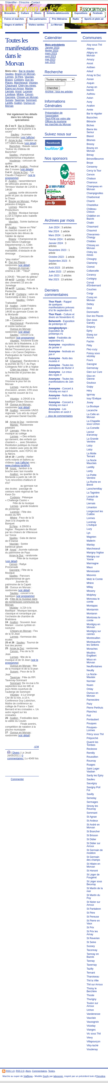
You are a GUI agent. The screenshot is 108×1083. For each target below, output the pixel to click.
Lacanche (92, 410)
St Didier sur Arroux (93, 845)
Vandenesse (93, 1014)
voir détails (27, 169)
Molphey (91, 594)
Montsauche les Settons (93, 643)
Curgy (90, 293)
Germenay (92, 368)
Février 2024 (56, 239)
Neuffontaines (94, 666)
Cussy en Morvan (92, 299)
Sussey (9, 100)
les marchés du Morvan (58, 124)
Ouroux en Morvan (92, 694)
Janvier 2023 (52, 47)
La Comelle (93, 428)
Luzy (89, 529)
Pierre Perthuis (95, 707)
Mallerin (91, 540)
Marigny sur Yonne (93, 558)
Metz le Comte (95, 579)
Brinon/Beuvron (95, 158)
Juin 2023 (54, 275)
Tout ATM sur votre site (57, 118)
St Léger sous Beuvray (94, 883)
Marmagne (92, 563)
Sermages (92, 802)
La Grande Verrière (92, 440)
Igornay (91, 394)
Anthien (91, 67)
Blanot (90, 136)
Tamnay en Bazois (93, 955)
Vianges (91, 1029)
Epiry (89, 330)
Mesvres (91, 575)
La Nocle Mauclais (91, 462)
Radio (76, 19)
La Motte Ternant (91, 455)
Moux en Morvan (91, 661)
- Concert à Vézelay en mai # (61, 390)
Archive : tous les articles (59, 91)
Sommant (31, 100)
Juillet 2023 (55, 271)
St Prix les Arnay (92, 933)
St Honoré (92, 870)
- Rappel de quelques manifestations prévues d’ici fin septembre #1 (61, 306)
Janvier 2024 (56, 243)
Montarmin (92, 609)
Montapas (92, 605)
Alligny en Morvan (92, 54)
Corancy (91, 274)
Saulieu (9, 74)
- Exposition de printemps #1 (58, 331)
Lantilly (9, 103)
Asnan (90, 79)
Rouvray (91, 760)
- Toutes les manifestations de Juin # (61, 381)
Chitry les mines (27, 85)
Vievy (90, 1037)
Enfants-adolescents (58, 13)
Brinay (90, 154)
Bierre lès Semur (92, 131)
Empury (91, 326)
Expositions (81, 13)
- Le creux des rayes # (60, 373)
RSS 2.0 (20, 1071)
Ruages (91, 764)
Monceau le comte (93, 600)
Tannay (91, 960)
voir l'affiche (27, 137)
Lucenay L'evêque (92, 523)
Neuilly (90, 670)
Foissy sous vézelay (93, 355)
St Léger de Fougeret (93, 876)
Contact (35, 2)
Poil (89, 715)
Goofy (46, 1076)
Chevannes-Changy (93, 236)
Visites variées (36, 24)
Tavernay (20, 100)
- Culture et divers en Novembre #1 (61, 316)
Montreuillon (93, 638)
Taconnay (92, 950)
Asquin (90, 83)
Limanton (92, 507)
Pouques (91, 723)
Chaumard (11, 85)
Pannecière (93, 699)
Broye (90, 162)
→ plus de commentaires (59, 415)
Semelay (91, 798)
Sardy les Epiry (95, 775)
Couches (91, 289)
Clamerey (92, 262)
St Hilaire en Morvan (93, 865)
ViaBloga (28, 1076)
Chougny (92, 259)
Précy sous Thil (95, 734)
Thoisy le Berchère (92, 990)
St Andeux (92, 820)
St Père (19, 76)
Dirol (89, 308)
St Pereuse (93, 916)
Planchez (92, 711)
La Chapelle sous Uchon (93, 422)
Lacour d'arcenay (92, 433)
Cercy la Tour (94, 170)
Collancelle (93, 270)
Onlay (90, 689)
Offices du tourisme (55, 121)
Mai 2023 (54, 279)
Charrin (91, 201)
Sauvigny (92, 783)
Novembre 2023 (57, 250)
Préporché (92, 738)
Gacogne (10, 97)
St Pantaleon (94, 908)
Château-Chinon (92, 210)
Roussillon (92, 756)
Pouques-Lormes (92, 729)
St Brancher (93, 831)
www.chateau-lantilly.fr (17, 465)
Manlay (29, 88)
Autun (90, 97)
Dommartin (93, 312)
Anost (18, 91)
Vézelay (33, 82)
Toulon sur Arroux (92, 1005)
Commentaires (39, 1071)
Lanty (90, 471)
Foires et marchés (14, 19)
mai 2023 (50, 59)
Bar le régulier (26, 71)
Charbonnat (93, 197)
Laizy (89, 445)
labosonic (58, 1076)
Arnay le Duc (94, 75)
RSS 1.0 (10, 1071)
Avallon (18, 103)
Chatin (90, 222)
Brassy (9, 79)
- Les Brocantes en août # (60, 410)
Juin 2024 (54, 227)
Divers (37, 13)
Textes (51, 1071)
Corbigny (19, 79)
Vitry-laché (92, 1045)
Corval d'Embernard (94, 284)
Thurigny (91, 999)
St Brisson (92, 835)
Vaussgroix (93, 1021)
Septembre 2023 (58, 260)
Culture (25, 13)
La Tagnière (93, 492)
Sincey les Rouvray (92, 807)
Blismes (91, 140)
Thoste (90, 995)
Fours (90, 360)
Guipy (90, 386)
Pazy (89, 703)
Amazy (90, 59)
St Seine (91, 942)
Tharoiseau (93, 976)
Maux (90, 567)
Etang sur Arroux (14, 88)
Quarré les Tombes (92, 743)
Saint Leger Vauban (93, 770)
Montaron (92, 613)
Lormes (9, 76)
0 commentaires (15, 757)
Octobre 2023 (56, 256)
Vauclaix (29, 76)
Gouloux (91, 382)
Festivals (98, 13)
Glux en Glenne (91, 377)
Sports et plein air (94, 19)
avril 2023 (50, 56)
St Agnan (92, 816)
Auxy (89, 101)
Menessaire (93, 571)
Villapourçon (93, 1041)
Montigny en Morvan (93, 626)
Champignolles (95, 193)
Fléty (89, 345)
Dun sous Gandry (92, 321)
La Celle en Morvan (93, 416)
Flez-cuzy (92, 349)
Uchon (90, 1010)
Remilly (91, 752)
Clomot (90, 266)
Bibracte (91, 121)
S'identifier (11, 2)
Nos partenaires (38, 19)
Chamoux (92, 182)
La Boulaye (93, 406)
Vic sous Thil (94, 1033)
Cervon (29, 94)
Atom (28, 1071)
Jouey (90, 402)
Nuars (90, 685)
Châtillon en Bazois (93, 217)
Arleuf (90, 71)
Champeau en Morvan (94, 188)
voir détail (30, 143)
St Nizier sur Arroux (93, 903)
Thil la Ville (93, 980)
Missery (91, 591)
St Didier (91, 839)
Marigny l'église (95, 552)
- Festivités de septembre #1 (60, 339)
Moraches (92, 648)
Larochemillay (94, 488)
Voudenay (92, 1049)
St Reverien (93, 938)
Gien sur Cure (94, 372)
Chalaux (91, 178)
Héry (89, 390)
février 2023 (51, 50)
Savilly (90, 794)
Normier (91, 681)
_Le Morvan (56, 24)
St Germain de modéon (95, 851)
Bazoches (92, 117)
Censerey (92, 166)
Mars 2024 (54, 235)
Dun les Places (95, 316)
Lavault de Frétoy (92, 498)
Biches (90, 125)
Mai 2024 (54, 231)
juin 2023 (50, 62)
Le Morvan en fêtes (34, 8)
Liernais (9, 91)
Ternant (91, 972)
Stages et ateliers (13, 24)
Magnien (91, 536)
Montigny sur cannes (94, 633)
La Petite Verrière (91, 476)
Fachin (90, 341)
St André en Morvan (93, 826)
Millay (90, 587)
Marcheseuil (21, 82)
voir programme (25, 337)
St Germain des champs (93, 858)
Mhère (20, 94)
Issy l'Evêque (94, 398)
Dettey (90, 304)
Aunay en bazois (92, 88)
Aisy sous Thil (94, 44)
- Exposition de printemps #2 (62, 323)
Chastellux (92, 205)
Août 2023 (54, 267)
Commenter (17, 779)
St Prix (90, 927)
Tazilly (90, 968)
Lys (88, 532)
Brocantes (10, 13)
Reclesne (92, 749)
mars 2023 (51, 53)
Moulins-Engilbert (91, 654)
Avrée (90, 109)
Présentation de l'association (54, 114)
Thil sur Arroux (95, 984)
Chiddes (91, 241)
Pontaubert (93, 719)
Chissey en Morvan (27, 97)
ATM (36, 746)
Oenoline (100, 1076)
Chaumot (92, 230)
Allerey (90, 48)
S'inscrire (24, 2)
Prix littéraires (59, 19)
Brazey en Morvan (25, 74)
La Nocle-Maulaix (92, 676)
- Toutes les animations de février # (61, 367)
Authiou (91, 93)
